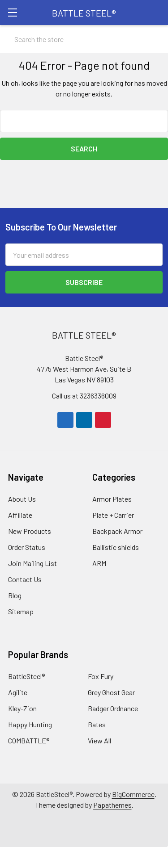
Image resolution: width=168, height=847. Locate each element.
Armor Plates (112, 499)
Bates (97, 724)
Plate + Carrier (113, 515)
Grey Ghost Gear (111, 692)
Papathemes (112, 805)
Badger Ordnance (113, 708)
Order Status (26, 547)
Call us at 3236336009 (84, 395)
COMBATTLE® (28, 740)
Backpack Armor (117, 531)
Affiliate (20, 515)
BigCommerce (133, 794)
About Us (22, 499)
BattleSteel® (26, 676)
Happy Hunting (30, 724)
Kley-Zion (22, 708)
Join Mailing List (32, 563)
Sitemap (21, 611)
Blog (15, 595)
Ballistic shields (115, 547)
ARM (99, 563)
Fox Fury (100, 676)
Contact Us (25, 579)
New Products (29, 531)
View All (99, 740)
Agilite (17, 692)
